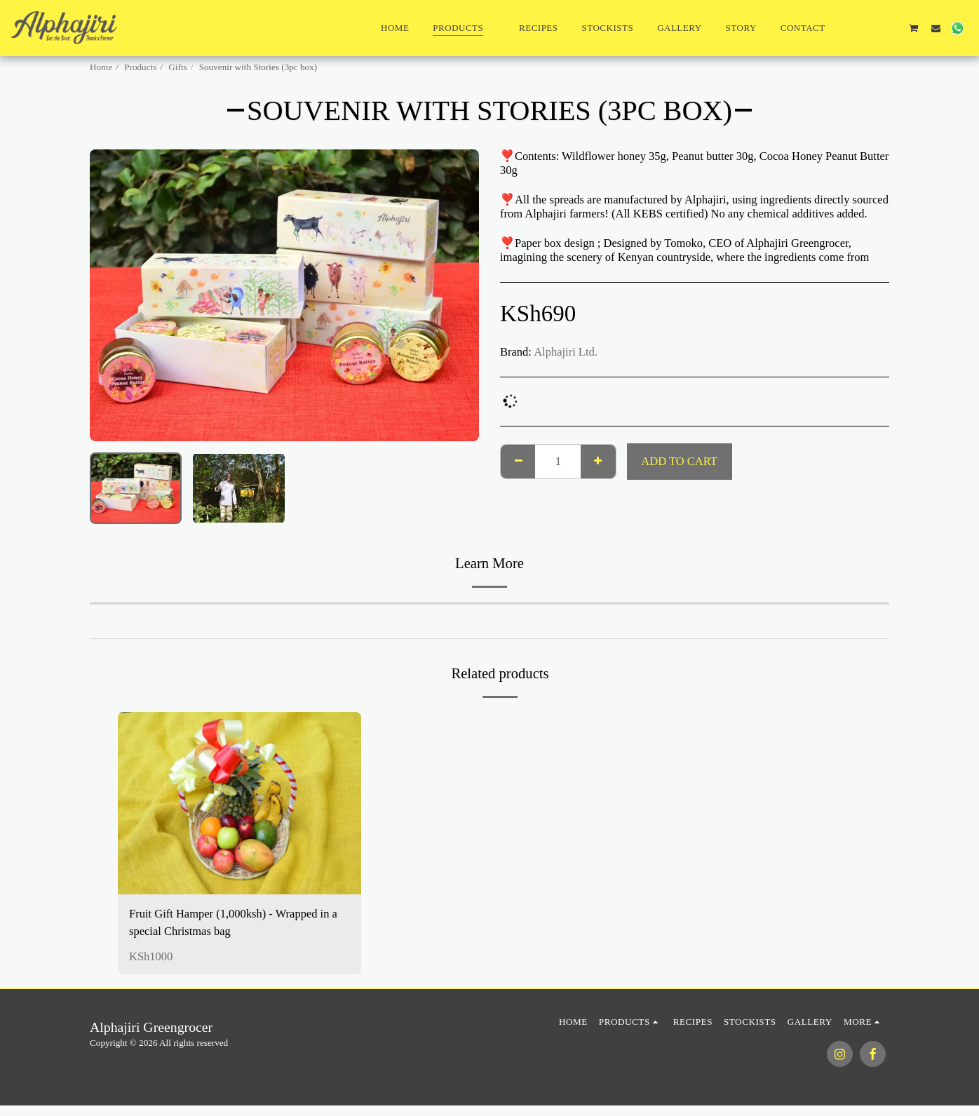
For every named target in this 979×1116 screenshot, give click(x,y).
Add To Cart (679, 461)
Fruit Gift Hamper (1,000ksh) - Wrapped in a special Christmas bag (233, 922)
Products (140, 67)
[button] (848, 28)
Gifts (177, 67)
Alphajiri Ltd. (565, 351)
